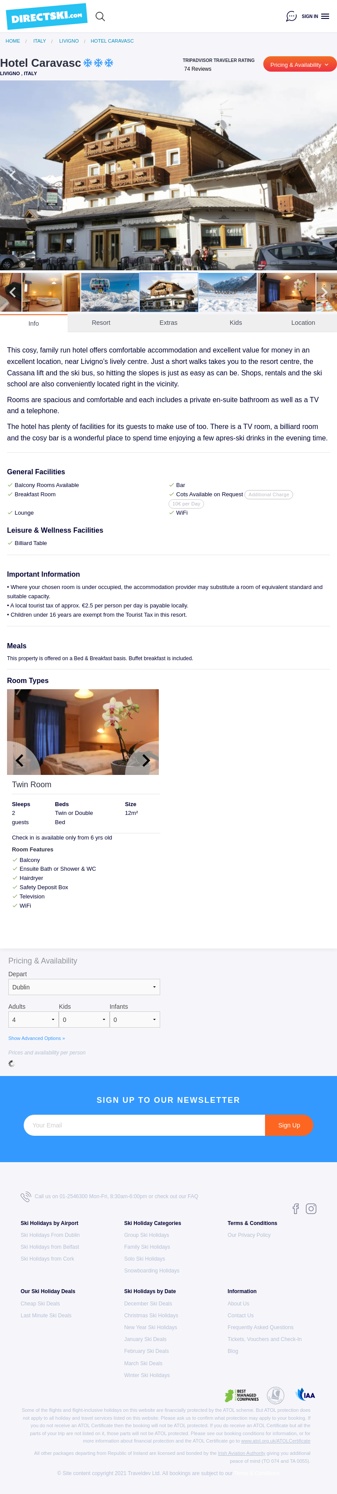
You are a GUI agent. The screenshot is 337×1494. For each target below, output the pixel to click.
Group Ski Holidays (146, 1235)
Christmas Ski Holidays (151, 1315)
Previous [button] (12, 175)
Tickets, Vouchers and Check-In (265, 1339)
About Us (238, 1304)
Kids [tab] (236, 322)
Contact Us (241, 1315)
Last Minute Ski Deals (46, 1315)
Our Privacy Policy (249, 1235)
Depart (17, 974)
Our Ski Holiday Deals (48, 1291)
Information (242, 1291)
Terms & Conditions (252, 1223)
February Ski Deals (146, 1351)
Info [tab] (34, 323)
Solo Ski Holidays (144, 1259)
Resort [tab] (101, 322)
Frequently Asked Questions (261, 1327)
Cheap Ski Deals (40, 1304)
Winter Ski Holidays (147, 1375)
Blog (233, 1351)
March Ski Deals (143, 1363)
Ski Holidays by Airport (50, 1223)
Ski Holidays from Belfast (50, 1247)
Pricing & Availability (300, 64)
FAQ (193, 1196)
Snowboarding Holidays (151, 1271)
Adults (16, 1006)
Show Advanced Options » (36, 1038)
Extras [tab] (169, 322)
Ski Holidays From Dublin (50, 1235)
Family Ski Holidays (147, 1247)
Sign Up (289, 1125)
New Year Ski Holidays (150, 1327)
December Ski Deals (148, 1304)
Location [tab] (303, 322)
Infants (119, 1006)
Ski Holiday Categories (152, 1223)
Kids (65, 1006)
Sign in (310, 16)
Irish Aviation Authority (241, 1453)
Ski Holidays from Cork (47, 1259)
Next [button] (324, 175)
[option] (168, 175)
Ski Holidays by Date (150, 1291)
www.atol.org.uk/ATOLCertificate (276, 1440)
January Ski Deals (145, 1339)
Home (13, 41)
